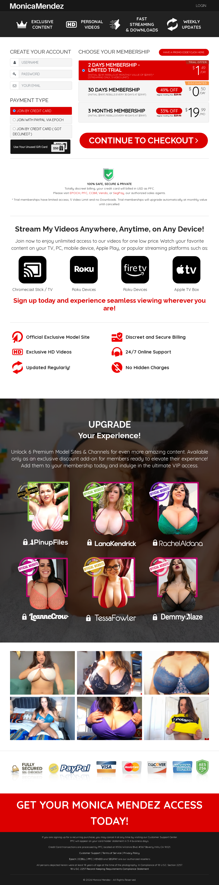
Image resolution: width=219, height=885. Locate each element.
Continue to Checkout (143, 140)
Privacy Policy (131, 853)
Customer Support (89, 853)
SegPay (118, 193)
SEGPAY (113, 859)
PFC (84, 193)
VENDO (98, 859)
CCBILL (82, 859)
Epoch (72, 859)
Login (201, 6)
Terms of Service (111, 853)
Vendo (103, 193)
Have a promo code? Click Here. (184, 52)
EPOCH (75, 193)
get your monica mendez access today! (109, 813)
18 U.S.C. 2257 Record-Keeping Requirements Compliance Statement (109, 868)
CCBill (93, 193)
